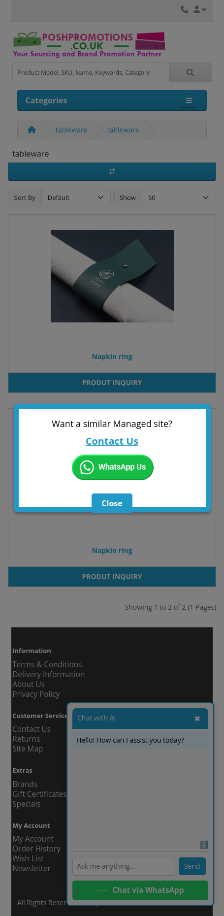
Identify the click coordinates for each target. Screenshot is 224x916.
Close (111, 503)
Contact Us (112, 441)
